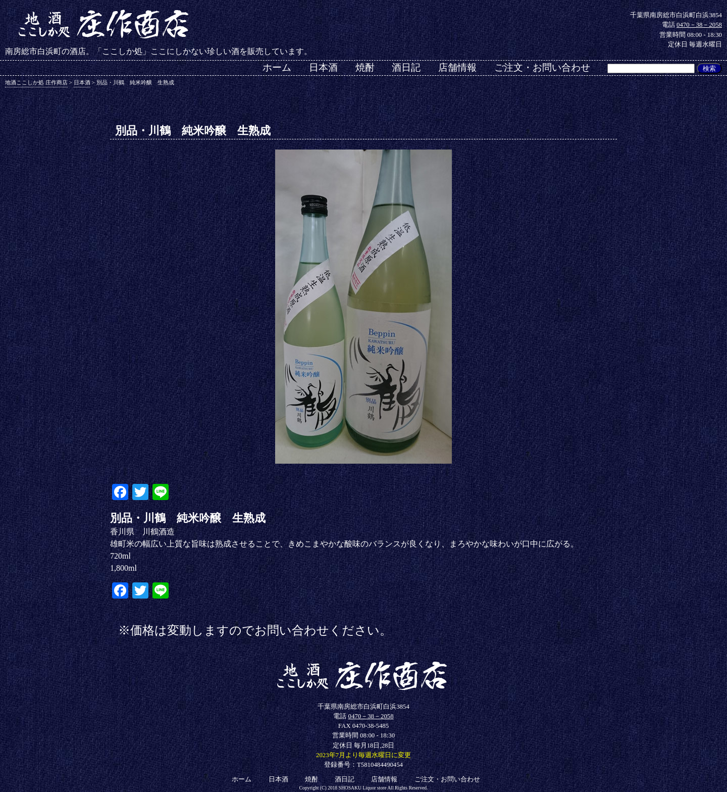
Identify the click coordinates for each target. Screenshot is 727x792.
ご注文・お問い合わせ (542, 67)
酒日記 (406, 67)
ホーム (277, 67)
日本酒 (323, 67)
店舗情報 (457, 67)
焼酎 (365, 67)
